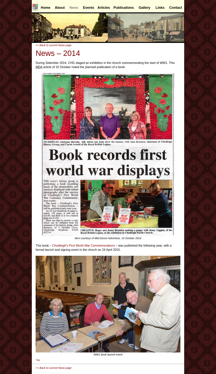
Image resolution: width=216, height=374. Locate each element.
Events (88, 8)
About (60, 8)
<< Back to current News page (53, 45)
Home (45, 8)
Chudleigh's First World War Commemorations (83, 245)
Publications (124, 8)
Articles (104, 8)
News (74, 8)
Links (160, 8)
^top (38, 360)
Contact (175, 8)
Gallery (144, 8)
